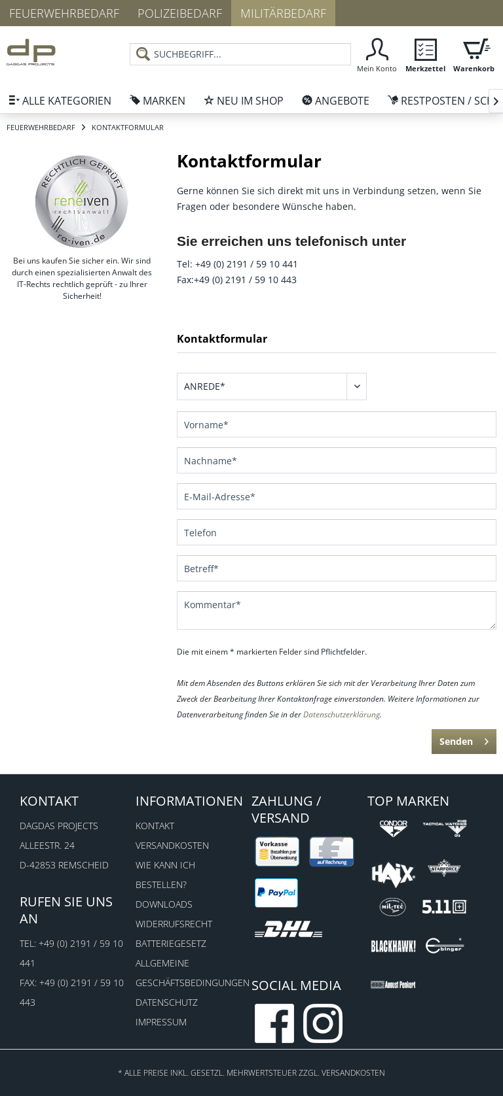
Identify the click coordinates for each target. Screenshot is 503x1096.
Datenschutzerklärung (341, 714)
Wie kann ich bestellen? (165, 875)
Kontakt (155, 825)
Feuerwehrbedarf (64, 13)
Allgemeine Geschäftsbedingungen (190, 973)
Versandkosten (172, 845)
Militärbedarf (283, 13)
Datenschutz (167, 1002)
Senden (464, 739)
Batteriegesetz (171, 943)
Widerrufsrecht (174, 923)
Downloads (164, 904)
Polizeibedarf (180, 13)
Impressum (161, 1022)
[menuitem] (377, 54)
